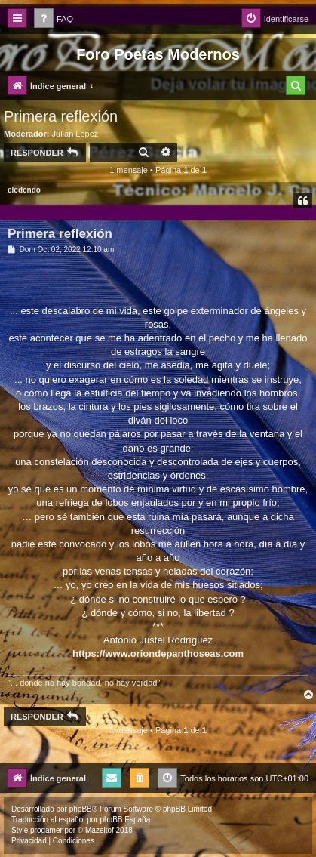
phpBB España (125, 819)
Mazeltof (99, 830)
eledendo (24, 190)
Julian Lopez (75, 133)
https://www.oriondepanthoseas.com (158, 653)
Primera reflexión (61, 116)
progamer (46, 830)
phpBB (80, 809)
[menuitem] (53, 19)
